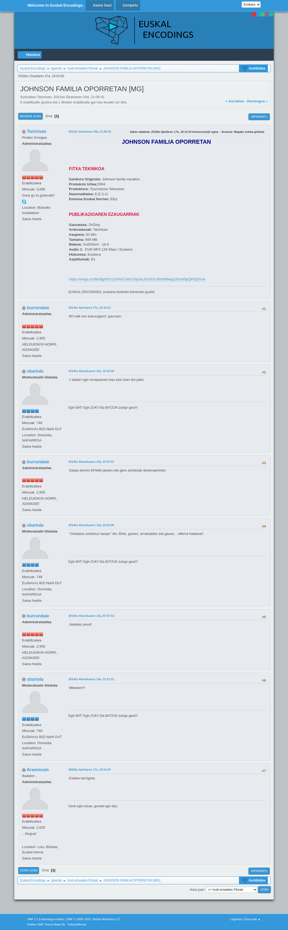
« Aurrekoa (234, 101)
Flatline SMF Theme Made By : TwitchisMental (56, 924)
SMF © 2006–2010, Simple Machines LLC (93, 919)
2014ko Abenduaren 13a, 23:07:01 (91, 461)
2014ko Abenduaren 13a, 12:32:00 (91, 371)
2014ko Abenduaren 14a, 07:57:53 (91, 615)
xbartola (35, 371)
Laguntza (236, 919)
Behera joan (30, 116)
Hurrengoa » (257, 101)
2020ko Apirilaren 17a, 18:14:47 (89, 769)
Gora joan (28, 870)
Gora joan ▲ (253, 919)
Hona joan (197, 889)
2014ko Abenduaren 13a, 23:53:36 (91, 525)
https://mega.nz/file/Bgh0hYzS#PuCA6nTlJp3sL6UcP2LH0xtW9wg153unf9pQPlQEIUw (137, 279)
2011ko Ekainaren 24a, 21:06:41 (89, 131)
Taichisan (36, 131)
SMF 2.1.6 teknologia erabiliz (45, 919)
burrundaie (38, 307)
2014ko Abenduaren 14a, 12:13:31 (91, 679)
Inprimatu (259, 116)
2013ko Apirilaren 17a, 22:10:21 (89, 307)
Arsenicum (38, 769)
